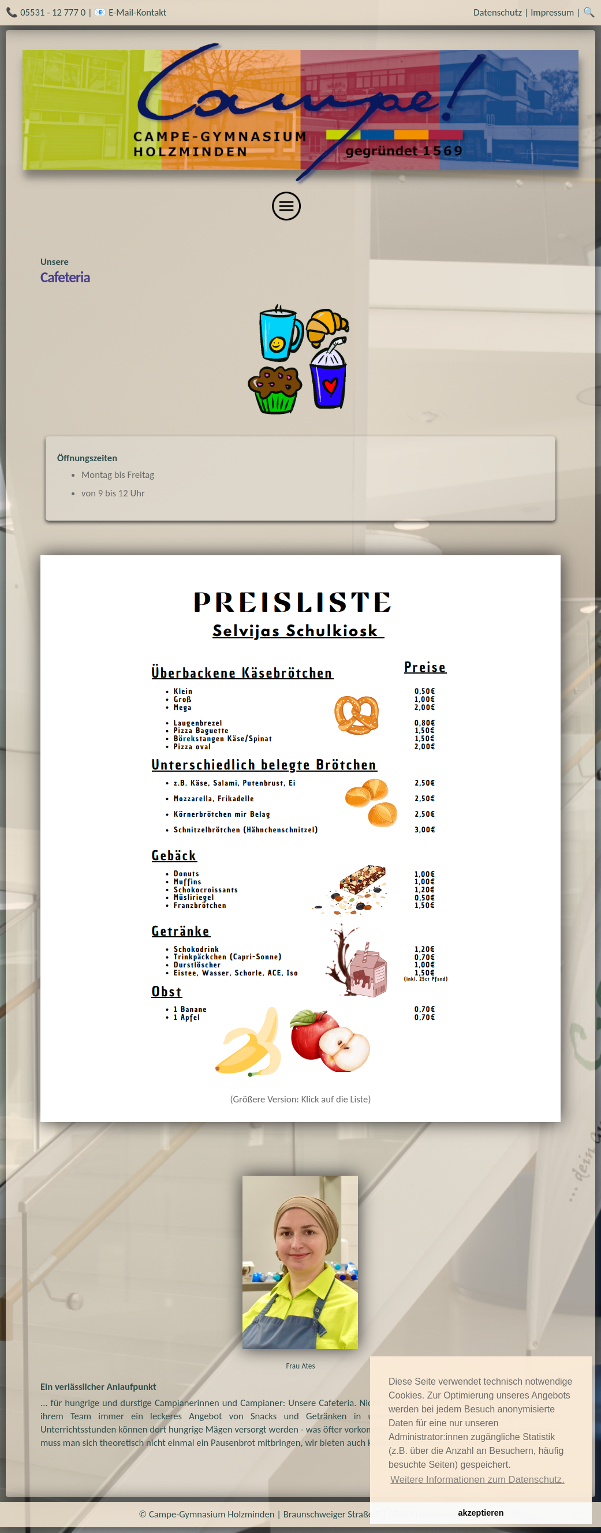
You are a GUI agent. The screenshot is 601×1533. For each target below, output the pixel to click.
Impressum (552, 12)
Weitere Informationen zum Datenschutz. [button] (477, 1479)
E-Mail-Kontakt (137, 12)
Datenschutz (497, 12)
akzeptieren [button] (480, 1512)
